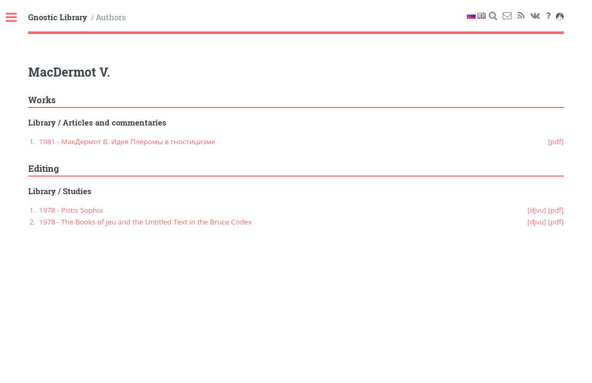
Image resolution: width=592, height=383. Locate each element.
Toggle (17, 18)
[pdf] (556, 141)
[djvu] (537, 210)
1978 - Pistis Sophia (71, 210)
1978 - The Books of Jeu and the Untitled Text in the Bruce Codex (145, 222)
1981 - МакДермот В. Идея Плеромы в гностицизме (127, 141)
